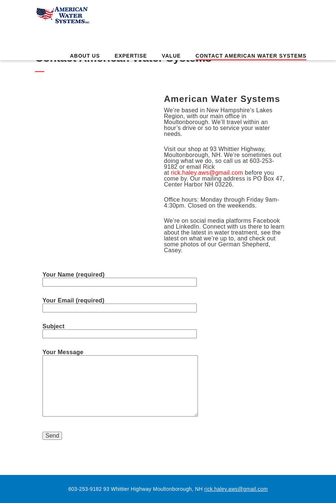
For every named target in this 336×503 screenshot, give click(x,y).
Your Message (120, 383)
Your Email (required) (119, 304)
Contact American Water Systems (251, 56)
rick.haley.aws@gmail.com (208, 173)
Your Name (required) (119, 278)
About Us (85, 56)
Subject (119, 330)
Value (171, 56)
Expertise (131, 56)
